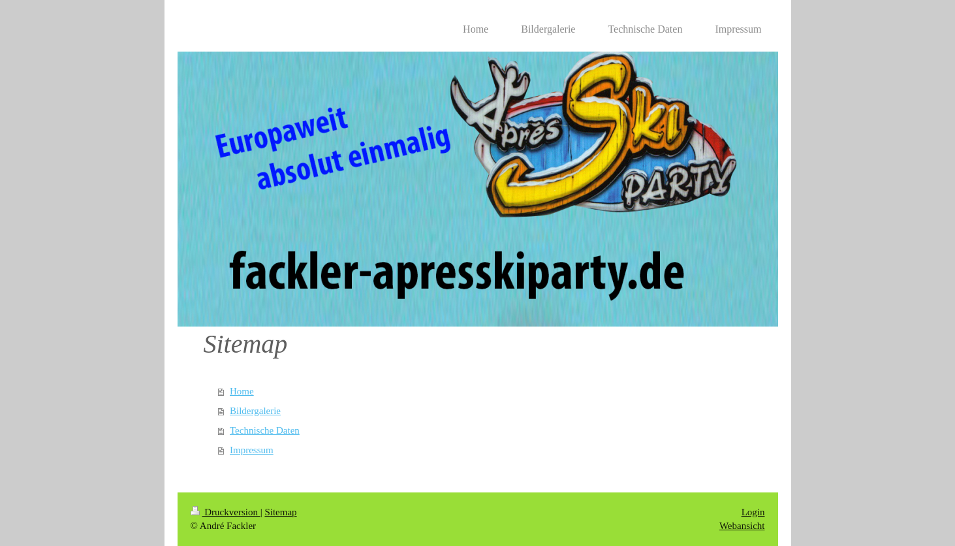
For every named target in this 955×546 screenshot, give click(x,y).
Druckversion (225, 512)
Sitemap (280, 512)
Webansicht (742, 526)
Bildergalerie (255, 411)
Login (753, 512)
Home (242, 391)
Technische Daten (265, 430)
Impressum (252, 450)
